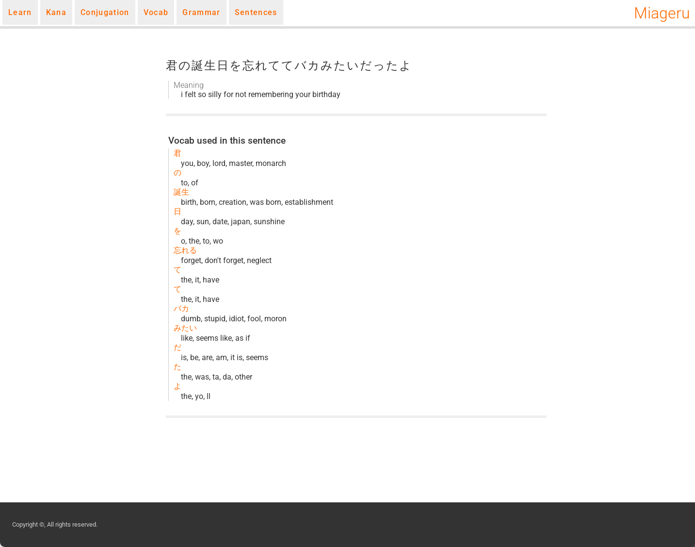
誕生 (181, 192)
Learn (20, 12)
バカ (181, 308)
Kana (56, 12)
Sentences (256, 12)
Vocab (156, 12)
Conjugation (105, 12)
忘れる (185, 250)
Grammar (201, 12)
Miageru (662, 13)
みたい (185, 327)
